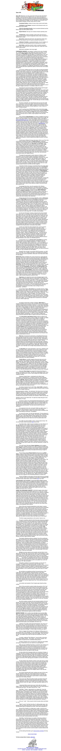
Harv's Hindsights (34, 749)
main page (40, 749)
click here (32, 737)
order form (28, 749)
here (33, 421)
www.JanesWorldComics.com (22, 119)
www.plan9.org (42, 123)
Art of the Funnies (30, 748)
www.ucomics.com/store (39, 730)
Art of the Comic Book (22, 748)
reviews (23, 749)
